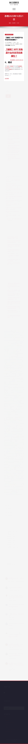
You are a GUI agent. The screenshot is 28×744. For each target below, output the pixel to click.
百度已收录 (13, 45)
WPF (15, 42)
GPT (11, 44)
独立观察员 (14, 2)
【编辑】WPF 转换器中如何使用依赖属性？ (14, 39)
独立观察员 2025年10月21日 (16, 60)
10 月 (18, 23)
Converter (7, 44)
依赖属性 (17, 44)
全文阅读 (7, 78)
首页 (10, 23)
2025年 (13, 23)
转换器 (20, 44)
